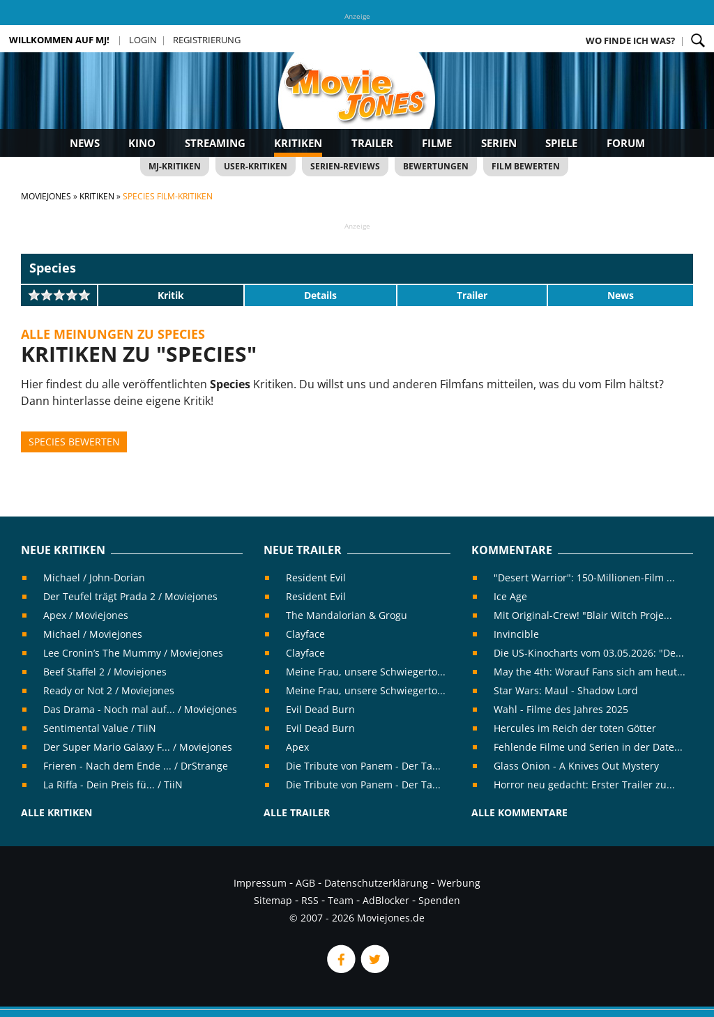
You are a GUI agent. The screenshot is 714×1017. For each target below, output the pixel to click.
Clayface (305, 634)
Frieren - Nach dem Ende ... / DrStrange (135, 765)
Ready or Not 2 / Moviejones (108, 690)
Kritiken (298, 143)
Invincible (516, 634)
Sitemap (273, 900)
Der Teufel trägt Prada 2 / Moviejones (130, 596)
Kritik (171, 295)
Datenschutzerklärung (376, 882)
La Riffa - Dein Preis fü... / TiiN (113, 784)
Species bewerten (74, 441)
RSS (310, 900)
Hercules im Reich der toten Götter (575, 728)
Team (341, 900)
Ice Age (510, 596)
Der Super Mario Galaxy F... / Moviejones (137, 747)
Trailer (372, 143)
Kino (141, 143)
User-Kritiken (255, 166)
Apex (297, 747)
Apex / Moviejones (85, 615)
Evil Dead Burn (320, 709)
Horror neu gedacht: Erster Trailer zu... (584, 784)
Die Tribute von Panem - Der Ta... (363, 765)
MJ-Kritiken (175, 166)
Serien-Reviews (345, 166)
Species (52, 267)
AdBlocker (386, 900)
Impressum (260, 882)
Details (320, 295)
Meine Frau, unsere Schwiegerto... (366, 671)
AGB (305, 882)
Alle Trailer (297, 812)
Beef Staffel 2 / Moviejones (105, 671)
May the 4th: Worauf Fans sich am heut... (589, 671)
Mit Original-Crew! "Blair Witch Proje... (583, 615)
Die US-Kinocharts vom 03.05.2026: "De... (589, 652)
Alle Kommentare (519, 812)
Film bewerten (526, 166)
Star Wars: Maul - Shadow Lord (566, 690)
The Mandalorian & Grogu (346, 615)
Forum (626, 143)
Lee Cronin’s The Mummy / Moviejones (133, 652)
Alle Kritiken (56, 812)
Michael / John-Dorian (94, 577)
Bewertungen (436, 166)
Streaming (215, 143)
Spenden (439, 900)
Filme (437, 143)
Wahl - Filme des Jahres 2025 (561, 709)
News (85, 143)
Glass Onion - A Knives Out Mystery (576, 765)
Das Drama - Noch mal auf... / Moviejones (140, 709)
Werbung (458, 882)
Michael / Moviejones (92, 634)
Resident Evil (316, 577)
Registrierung (207, 39)
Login (143, 39)
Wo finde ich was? (630, 40)
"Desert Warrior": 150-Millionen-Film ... (584, 577)
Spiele (561, 143)
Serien (499, 143)
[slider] (59, 295)
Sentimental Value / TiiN (99, 728)
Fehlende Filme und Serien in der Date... (588, 747)
